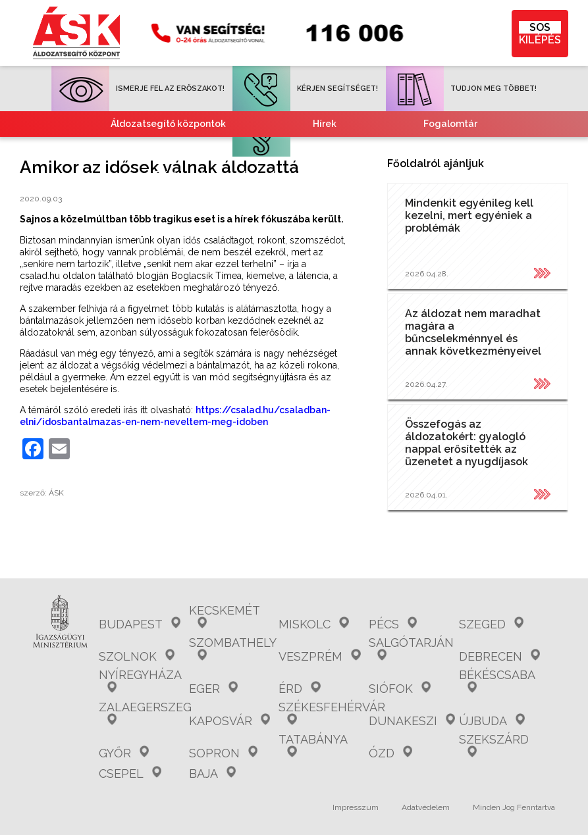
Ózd (390, 753)
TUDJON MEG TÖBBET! (461, 88)
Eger (213, 689)
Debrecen (499, 656)
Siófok (400, 689)
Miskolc (313, 624)
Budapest (139, 624)
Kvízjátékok (408, 175)
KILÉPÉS (540, 33)
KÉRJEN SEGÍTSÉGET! (305, 88)
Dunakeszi (412, 721)
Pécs (393, 624)
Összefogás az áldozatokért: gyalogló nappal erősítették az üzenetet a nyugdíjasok (466, 443)
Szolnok (136, 656)
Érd (299, 689)
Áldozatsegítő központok (168, 123)
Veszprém (319, 656)
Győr (124, 753)
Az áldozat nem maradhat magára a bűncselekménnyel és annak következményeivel (473, 332)
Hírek (324, 123)
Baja (212, 773)
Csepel (130, 773)
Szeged (491, 624)
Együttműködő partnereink (377, 149)
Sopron (223, 753)
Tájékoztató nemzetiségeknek (223, 175)
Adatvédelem (426, 807)
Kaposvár (229, 721)
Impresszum (356, 807)
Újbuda (492, 721)
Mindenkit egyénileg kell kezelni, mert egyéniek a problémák (469, 215)
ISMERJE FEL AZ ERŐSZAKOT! (138, 88)
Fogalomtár (450, 123)
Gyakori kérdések (189, 149)
